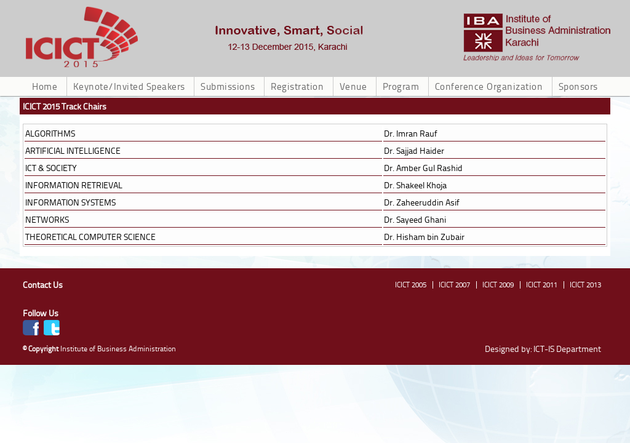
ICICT (536, 37)
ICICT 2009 (498, 284)
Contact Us (43, 284)
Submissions (228, 86)
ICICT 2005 (410, 284)
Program (401, 86)
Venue (353, 86)
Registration (297, 86)
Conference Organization (489, 86)
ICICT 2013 (585, 284)
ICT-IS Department (567, 348)
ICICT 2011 (541, 284)
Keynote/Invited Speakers (129, 86)
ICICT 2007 (454, 284)
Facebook (31, 327)
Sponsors (578, 86)
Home (44, 86)
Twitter (51, 327)
